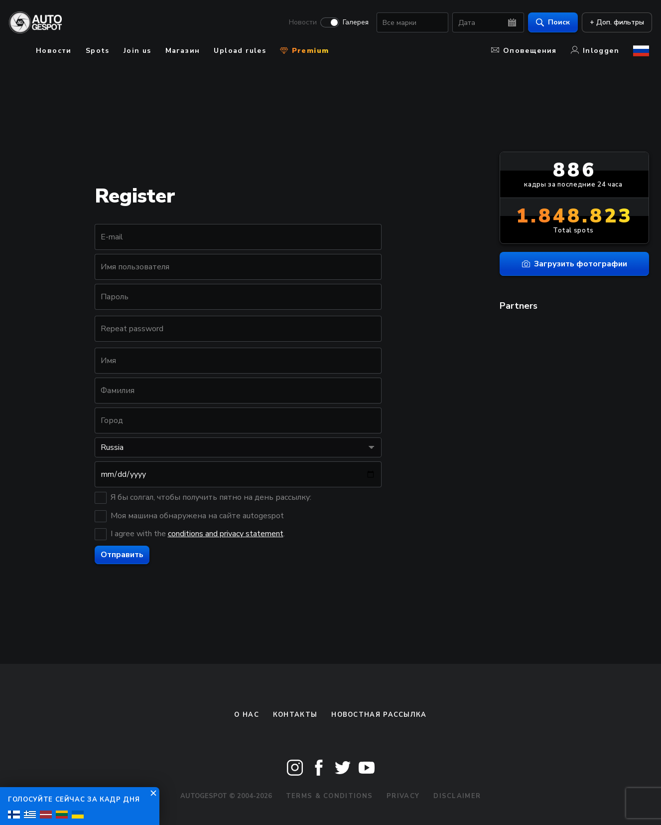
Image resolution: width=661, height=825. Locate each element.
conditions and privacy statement (225, 533)
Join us (137, 50)
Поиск (550, 22)
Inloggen (595, 50)
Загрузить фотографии (574, 263)
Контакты (295, 714)
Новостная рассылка (378, 714)
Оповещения (524, 50)
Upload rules (240, 50)
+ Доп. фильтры (614, 22)
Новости (300, 22)
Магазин (182, 50)
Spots (98, 50)
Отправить (122, 554)
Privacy (403, 796)
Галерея (353, 22)
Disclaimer (457, 796)
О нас (246, 714)
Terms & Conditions (329, 796)
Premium (304, 50)
